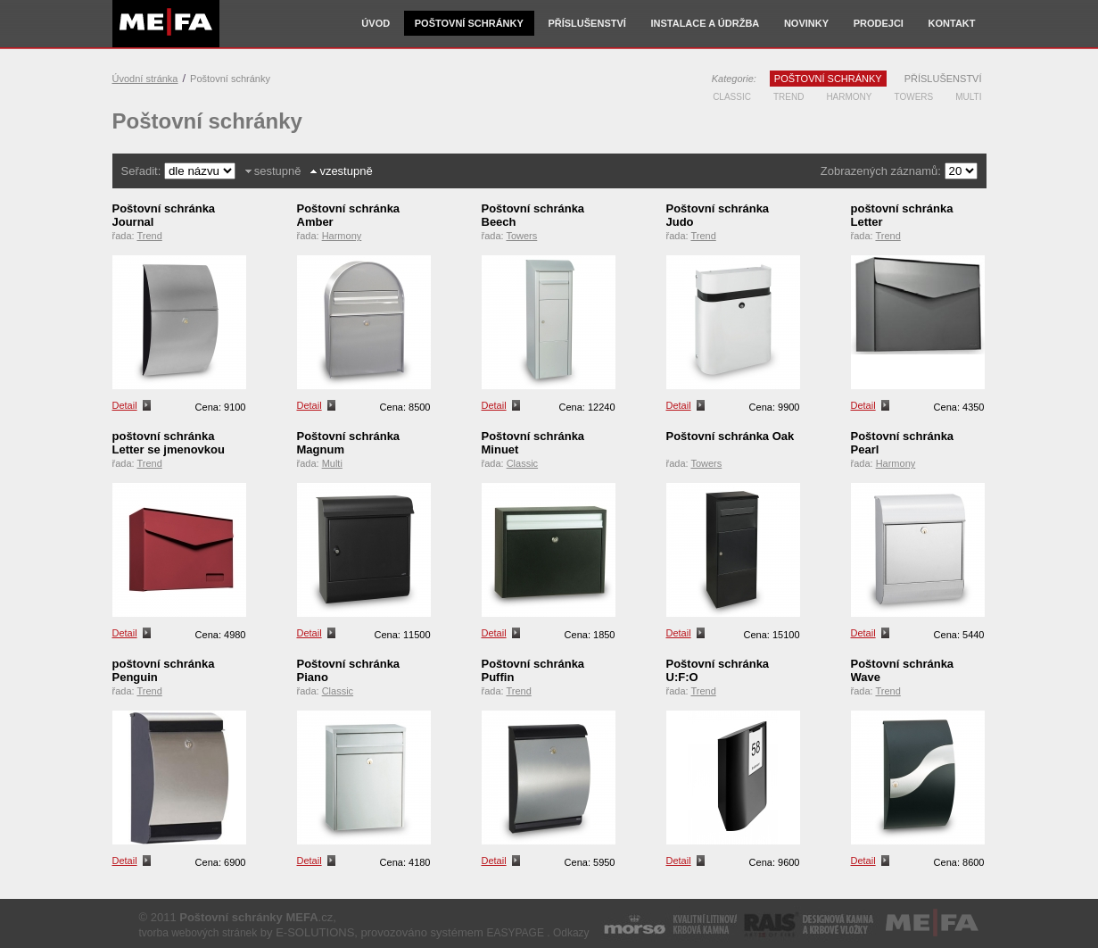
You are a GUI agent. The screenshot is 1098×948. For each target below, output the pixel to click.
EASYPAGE (514, 933)
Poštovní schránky (469, 23)
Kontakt (952, 23)
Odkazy (571, 933)
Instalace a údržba (704, 23)
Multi (968, 97)
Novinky (806, 23)
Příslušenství (586, 23)
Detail (124, 405)
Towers (914, 97)
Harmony (848, 97)
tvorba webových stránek (198, 933)
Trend (788, 97)
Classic (732, 97)
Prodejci (879, 23)
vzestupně (345, 171)
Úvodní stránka (145, 78)
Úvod (375, 23)
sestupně (277, 171)
